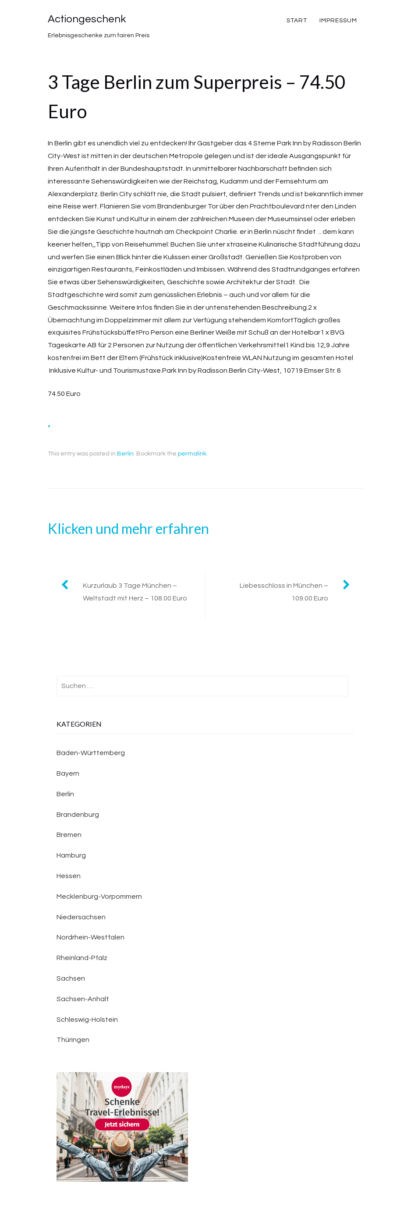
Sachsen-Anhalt (83, 999)
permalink (192, 454)
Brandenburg (78, 814)
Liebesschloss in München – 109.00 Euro (284, 592)
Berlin (125, 454)
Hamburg (71, 855)
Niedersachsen (81, 917)
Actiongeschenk (87, 19)
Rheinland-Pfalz (82, 957)
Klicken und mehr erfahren (128, 528)
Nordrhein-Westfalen (90, 937)
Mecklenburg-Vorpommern (99, 896)
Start (297, 21)
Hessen (69, 875)
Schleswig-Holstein (87, 1019)
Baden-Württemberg (91, 752)
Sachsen (71, 978)
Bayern (68, 773)
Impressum (338, 21)
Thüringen (73, 1039)
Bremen (69, 834)
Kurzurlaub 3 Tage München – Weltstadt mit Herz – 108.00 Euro (135, 592)
